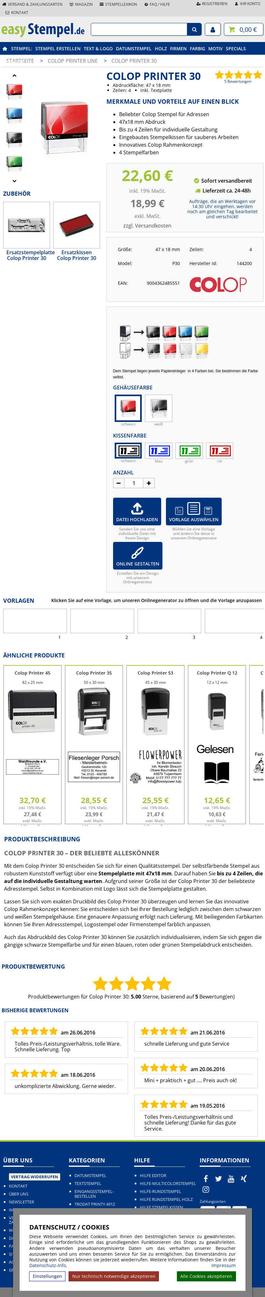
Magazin (81, 4)
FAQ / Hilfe (156, 4)
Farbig (197, 49)
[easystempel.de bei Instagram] (206, 1189)
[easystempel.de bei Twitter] (218, 1178)
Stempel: (21, 49)
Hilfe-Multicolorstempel (168, 1183)
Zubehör (13, 62)
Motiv (215, 49)
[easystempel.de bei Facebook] (206, 1178)
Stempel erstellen (58, 49)
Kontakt (16, 12)
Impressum (223, 1265)
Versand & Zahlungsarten (32, 4)
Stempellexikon (118, 4)
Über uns (18, 1194)
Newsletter (21, 1202)
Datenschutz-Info (47, 1265)
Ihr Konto (247, 3)
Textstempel (88, 1183)
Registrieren (211, 3)
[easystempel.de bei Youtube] (231, 1178)
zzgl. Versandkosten (147, 225)
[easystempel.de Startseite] (43, 35)
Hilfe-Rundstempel (160, 1191)
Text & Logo (98, 49)
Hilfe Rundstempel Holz (166, 1199)
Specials (236, 49)
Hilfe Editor (153, 1175)
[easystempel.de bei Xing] (243, 1178)
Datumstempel (134, 49)
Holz (161, 49)
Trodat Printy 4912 (95, 1204)
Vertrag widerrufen (34, 1177)
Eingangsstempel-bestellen (94, 1194)
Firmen (178, 49)
